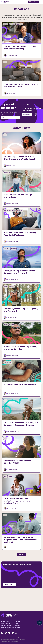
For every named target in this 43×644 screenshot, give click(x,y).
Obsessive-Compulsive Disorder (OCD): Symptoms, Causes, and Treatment (20, 436)
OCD (4, 412)
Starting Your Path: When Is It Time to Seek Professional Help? (19, 48)
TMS (4, 63)
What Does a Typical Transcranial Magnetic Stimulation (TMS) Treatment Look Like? (20, 555)
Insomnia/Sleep (6, 372)
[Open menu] (41, 2)
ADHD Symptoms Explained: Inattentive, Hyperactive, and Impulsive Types (21, 515)
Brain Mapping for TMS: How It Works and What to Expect (21, 87)
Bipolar (4, 333)
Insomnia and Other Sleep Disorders (19, 396)
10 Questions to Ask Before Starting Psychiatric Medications (19, 240)
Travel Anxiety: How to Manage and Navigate (17, 200)
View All (21, 570)
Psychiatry (18, 215)
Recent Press (26, 117)
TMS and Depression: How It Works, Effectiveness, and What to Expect (19, 161)
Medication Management (8, 215)
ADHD (4, 490)
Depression (10, 24)
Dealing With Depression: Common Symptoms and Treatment (18, 279)
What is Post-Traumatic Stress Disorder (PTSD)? (16, 475)
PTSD (4, 451)
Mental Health (18, 24)
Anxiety (4, 24)
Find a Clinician (8, 600)
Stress (9, 490)
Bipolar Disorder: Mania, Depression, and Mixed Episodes (21, 358)
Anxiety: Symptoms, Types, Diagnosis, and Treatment (20, 318)
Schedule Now (33, 2)
